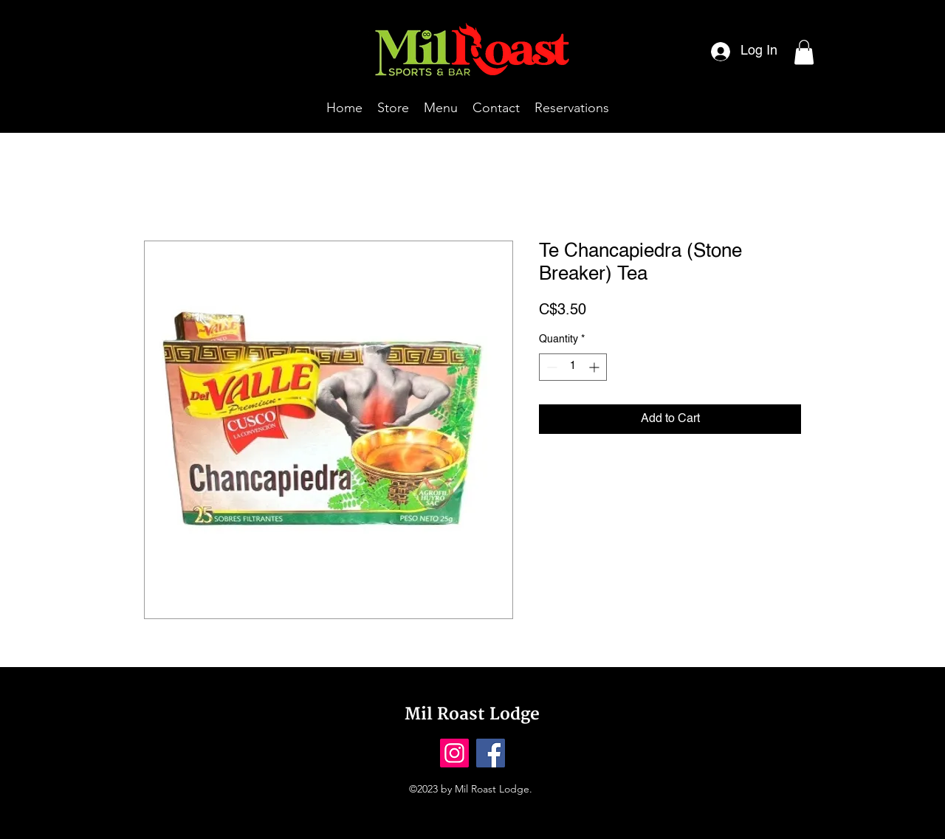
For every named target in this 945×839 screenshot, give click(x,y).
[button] (804, 52)
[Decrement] (550, 367)
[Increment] (595, 367)
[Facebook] (490, 753)
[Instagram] (454, 753)
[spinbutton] (573, 367)
